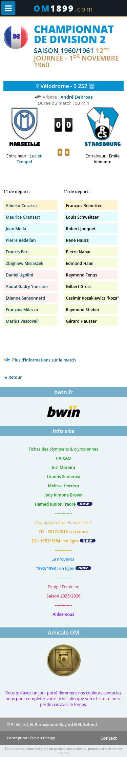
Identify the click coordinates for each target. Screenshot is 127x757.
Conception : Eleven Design (31, 737)
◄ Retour (12, 377)
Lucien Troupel (30, 159)
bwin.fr (63, 392)
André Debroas (77, 97)
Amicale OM (63, 632)
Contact (108, 738)
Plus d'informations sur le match (39, 360)
